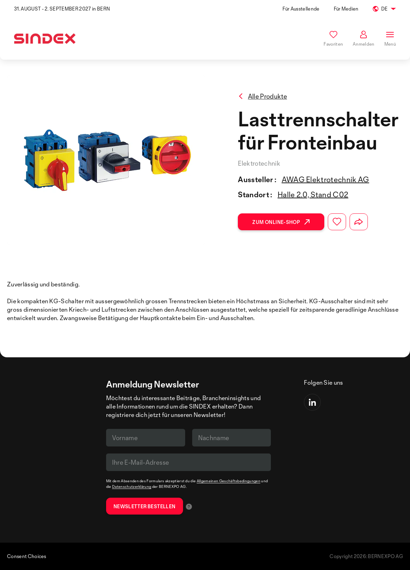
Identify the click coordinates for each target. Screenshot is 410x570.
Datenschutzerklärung (131, 486)
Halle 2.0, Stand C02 (313, 194)
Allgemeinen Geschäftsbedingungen (228, 480)
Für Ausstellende (300, 9)
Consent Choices (26, 556)
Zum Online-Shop (281, 222)
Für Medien (346, 9)
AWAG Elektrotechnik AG (325, 179)
